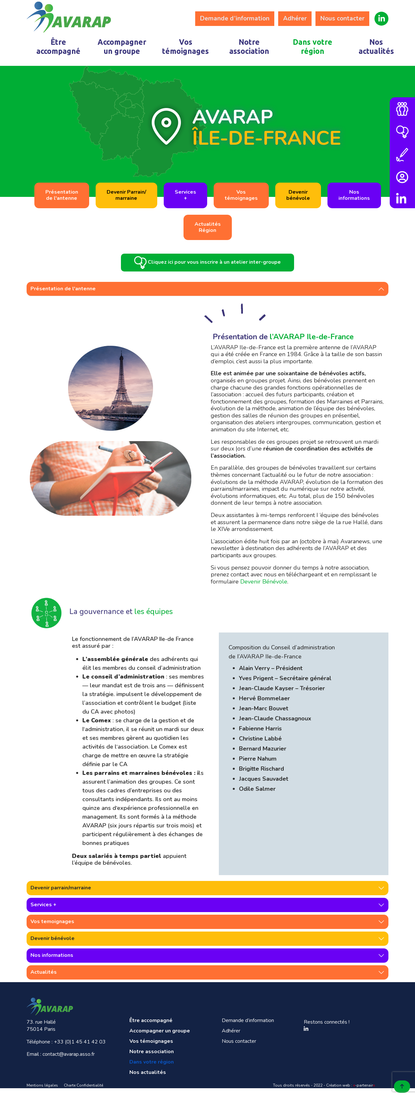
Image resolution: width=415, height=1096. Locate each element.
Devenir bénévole (52, 946)
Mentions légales (42, 1093)
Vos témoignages (185, 46)
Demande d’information (234, 18)
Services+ (185, 195)
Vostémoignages (241, 195)
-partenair (364, 1093)
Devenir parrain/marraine (60, 895)
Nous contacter (342, 18)
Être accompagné (58, 46)
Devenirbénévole (298, 195)
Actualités (43, 979)
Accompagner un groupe (122, 46)
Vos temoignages (52, 929)
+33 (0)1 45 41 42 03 (80, 1049)
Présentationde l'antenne (61, 195)
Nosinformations (354, 195)
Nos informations (51, 963)
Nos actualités (376, 46)
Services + (43, 912)
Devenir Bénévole (263, 589)
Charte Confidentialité (83, 1093)
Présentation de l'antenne (63, 296)
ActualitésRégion (208, 227)
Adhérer (295, 18)
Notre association (249, 46)
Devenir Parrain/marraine (126, 195)
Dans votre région (312, 46)
